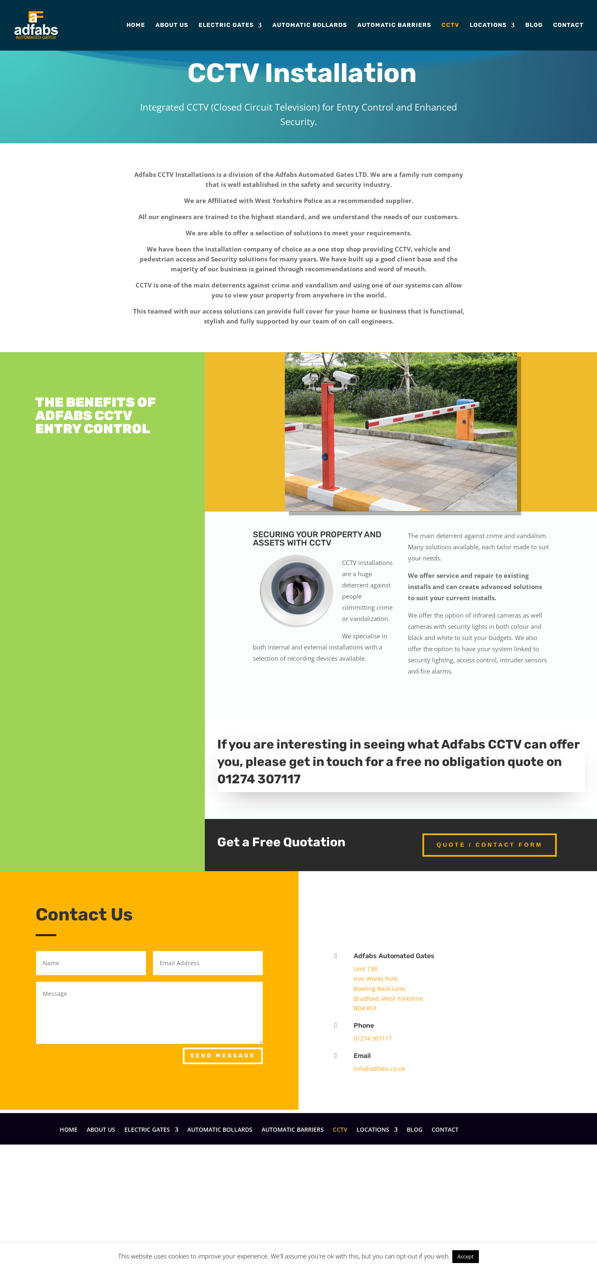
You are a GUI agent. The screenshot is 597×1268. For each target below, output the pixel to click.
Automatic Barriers (394, 25)
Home (135, 25)
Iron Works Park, (376, 979)
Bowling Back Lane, (380, 989)
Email (362, 1056)
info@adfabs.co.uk (379, 1068)
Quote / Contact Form (490, 844)
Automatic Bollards (309, 25)
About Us (171, 25)
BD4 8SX (365, 1008)
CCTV (450, 25)
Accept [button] (465, 1256)
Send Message (222, 1055)
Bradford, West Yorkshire (388, 998)
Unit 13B (365, 969)
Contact (568, 25)
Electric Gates (226, 25)
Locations (488, 25)
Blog (534, 25)
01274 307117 (373, 1038)
